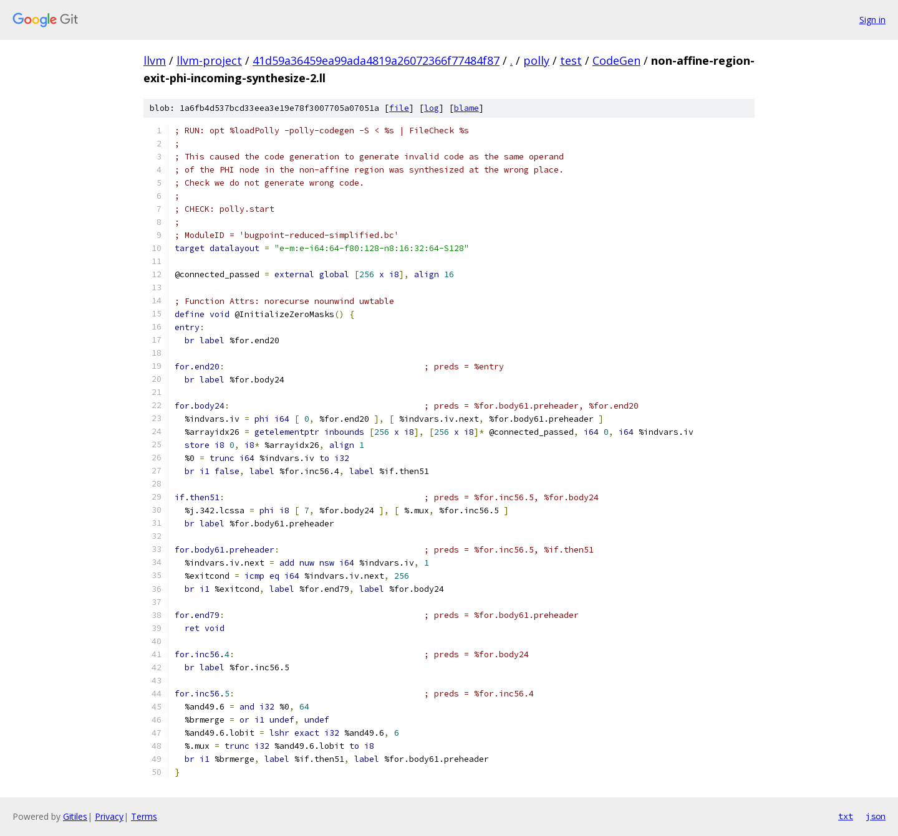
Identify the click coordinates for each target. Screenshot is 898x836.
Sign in (872, 20)
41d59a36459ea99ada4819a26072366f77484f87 (376, 60)
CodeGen (616, 60)
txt (845, 816)
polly (536, 60)
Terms (144, 816)
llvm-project (209, 60)
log (431, 108)
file (399, 108)
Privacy (109, 816)
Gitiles (75, 816)
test (571, 60)
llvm (154, 60)
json (876, 816)
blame (466, 108)
